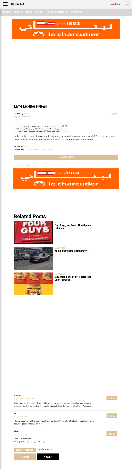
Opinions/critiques (57, 12)
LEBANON (50, 149)
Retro (29, 12)
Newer (48, 456)
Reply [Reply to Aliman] (111, 398)
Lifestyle (6, 12)
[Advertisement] (66, 80)
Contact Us (77, 12)
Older (25, 456)
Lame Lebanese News (30, 106)
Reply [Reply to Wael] (111, 433)
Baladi (39, 12)
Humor (18, 12)
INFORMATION (39, 149)
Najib (26, 114)
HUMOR (28, 149)
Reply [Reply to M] (111, 415)
